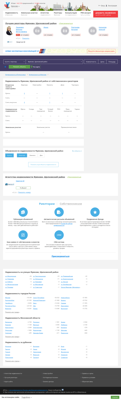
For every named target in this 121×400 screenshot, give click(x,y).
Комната (31, 154)
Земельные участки (29, 14)
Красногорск (9, 327)
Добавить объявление (106, 14)
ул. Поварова (9, 279)
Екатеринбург (9, 300)
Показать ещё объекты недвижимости (43, 165)
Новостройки (48, 373)
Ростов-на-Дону (10, 306)
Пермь (35, 309)
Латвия (7, 355)
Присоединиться (60, 256)
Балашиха (8, 322)
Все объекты (77, 151)
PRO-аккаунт (86, 14)
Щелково (64, 330)
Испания (8, 346)
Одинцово (8, 330)
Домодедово (37, 330)
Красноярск (65, 306)
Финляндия (65, 352)
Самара (63, 303)
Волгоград (64, 309)
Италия (63, 349)
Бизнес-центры (48, 382)
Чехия (35, 349)
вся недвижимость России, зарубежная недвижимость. (28, 390)
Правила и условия (88, 377)
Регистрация (112, 6)
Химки (63, 322)
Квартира (21, 154)
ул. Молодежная (10, 276)
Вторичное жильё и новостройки (10, 87)
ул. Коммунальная (67, 279)
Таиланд (36, 357)
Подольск (36, 322)
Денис (46, 27)
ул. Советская (37, 287)
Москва (7, 298)
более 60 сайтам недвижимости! (63, 224)
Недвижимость (11, 14)
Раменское (64, 333)
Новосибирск (65, 298)
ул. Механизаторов (11, 284)
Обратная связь (87, 382)
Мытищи (36, 325)
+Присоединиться (66, 23)
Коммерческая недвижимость (11, 110)
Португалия (9, 357)
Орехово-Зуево (38, 333)
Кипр (62, 346)
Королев (8, 325)
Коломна (64, 327)
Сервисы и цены (87, 373)
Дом (40, 154)
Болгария (36, 346)
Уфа (34, 306)
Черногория (37, 352)
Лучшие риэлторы (10, 377)
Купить (8, 154)
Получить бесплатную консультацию (101, 51)
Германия (64, 355)
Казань (63, 300)
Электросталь (37, 327)
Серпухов (8, 333)
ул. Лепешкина (38, 279)
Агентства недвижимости (13, 373)
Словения (64, 357)
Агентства (46, 14)
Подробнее (26, 397)
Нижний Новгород (39, 300)
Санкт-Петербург (38, 298)
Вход (103, 6)
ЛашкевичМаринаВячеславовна (21, 29)
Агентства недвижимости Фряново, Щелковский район (35, 177)
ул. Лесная (64, 282)
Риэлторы (58, 14)
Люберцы (64, 325)
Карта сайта (8, 382)
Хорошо (115, 397)
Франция (36, 355)
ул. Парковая (37, 282)
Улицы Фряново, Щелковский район (73, 287)
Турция (7, 352)
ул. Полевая (9, 287)
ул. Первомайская (67, 276)
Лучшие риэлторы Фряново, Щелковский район (31, 23)
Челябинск (8, 303)
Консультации (71, 14)
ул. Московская (38, 284)
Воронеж (8, 309)
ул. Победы (9, 282)
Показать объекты (19, 67)
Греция (7, 349)
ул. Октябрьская (66, 284)
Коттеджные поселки (50, 377)
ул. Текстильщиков (39, 276)
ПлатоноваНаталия (75, 28)
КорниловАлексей (102, 28)
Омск (34, 303)
